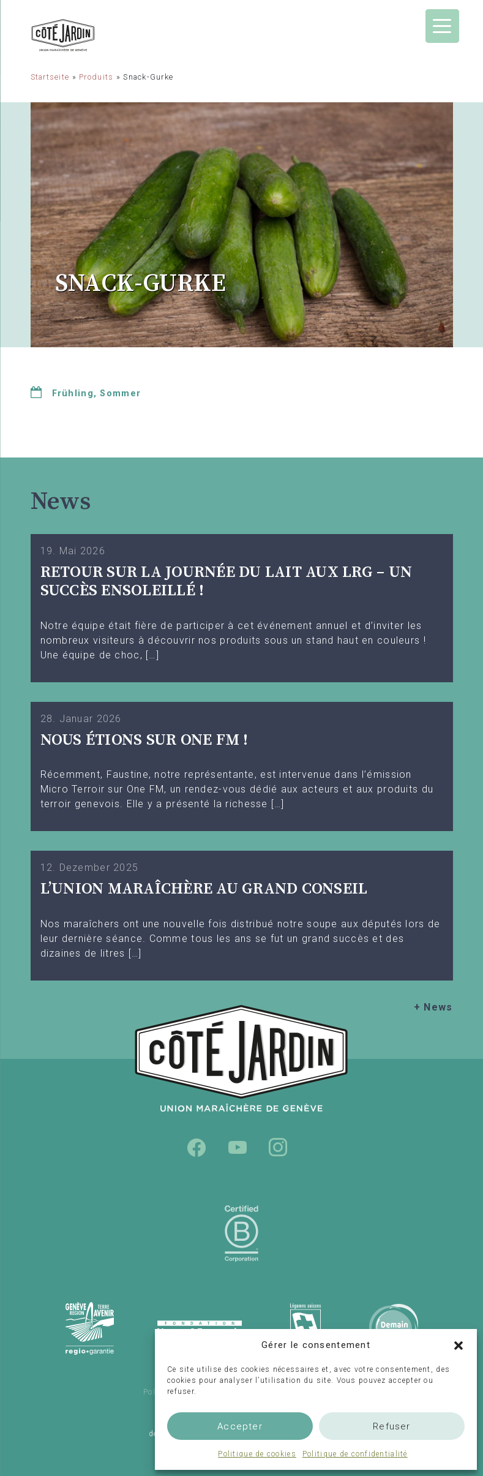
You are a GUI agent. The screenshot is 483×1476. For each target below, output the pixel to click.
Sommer (120, 393)
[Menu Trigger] (442, 26)
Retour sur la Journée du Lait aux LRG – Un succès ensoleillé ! (226, 581)
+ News (433, 1007)
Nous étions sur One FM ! (144, 740)
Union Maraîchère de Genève (95, 35)
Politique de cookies (257, 1454)
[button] (458, 1345)
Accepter (240, 1426)
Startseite (50, 76)
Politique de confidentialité (355, 1454)
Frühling (73, 393)
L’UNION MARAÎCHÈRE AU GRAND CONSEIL (204, 889)
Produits (96, 76)
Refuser (391, 1426)
